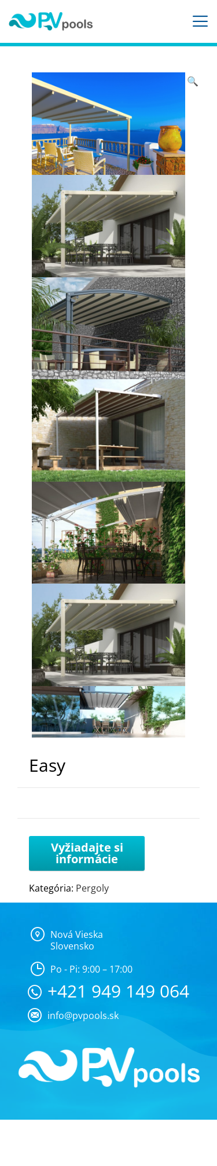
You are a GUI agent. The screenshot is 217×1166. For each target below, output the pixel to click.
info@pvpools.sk (83, 1015)
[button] (192, 81)
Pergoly (92, 888)
